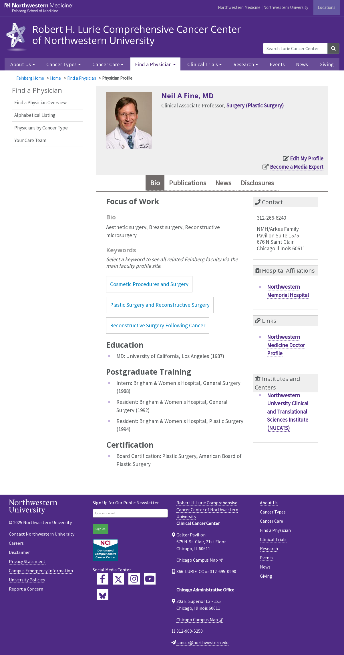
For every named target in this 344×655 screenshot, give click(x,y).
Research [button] (243, 64)
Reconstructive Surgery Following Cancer (157, 325)
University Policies (27, 580)
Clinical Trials (273, 539)
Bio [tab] (155, 182)
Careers (16, 543)
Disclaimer (19, 552)
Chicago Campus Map (197, 560)
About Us (269, 502)
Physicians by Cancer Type (41, 128)
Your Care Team (30, 140)
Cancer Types (273, 512)
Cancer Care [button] (106, 64)
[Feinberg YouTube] (150, 579)
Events (277, 64)
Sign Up (101, 529)
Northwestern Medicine (239, 7)
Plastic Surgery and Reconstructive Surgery (160, 304)
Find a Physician (81, 78)
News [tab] (223, 182)
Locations (326, 7)
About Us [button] (20, 64)
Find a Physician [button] (153, 64)
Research (269, 548)
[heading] (125, 36)
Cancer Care (271, 521)
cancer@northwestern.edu (202, 642)
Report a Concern (26, 589)
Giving (326, 64)
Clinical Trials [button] (202, 64)
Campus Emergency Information (41, 570)
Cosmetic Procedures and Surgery (149, 284)
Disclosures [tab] (257, 182)
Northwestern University (285, 7)
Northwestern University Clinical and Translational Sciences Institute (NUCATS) (287, 411)
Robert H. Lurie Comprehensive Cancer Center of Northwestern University (207, 509)
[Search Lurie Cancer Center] (295, 48)
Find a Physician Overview (40, 102)
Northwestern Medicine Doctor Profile (286, 345)
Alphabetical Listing (34, 115)
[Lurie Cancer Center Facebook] (102, 579)
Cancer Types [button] (61, 64)
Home (55, 78)
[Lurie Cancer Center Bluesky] (102, 594)
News (302, 64)
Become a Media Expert (296, 166)
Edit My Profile (306, 158)
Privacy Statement (27, 561)
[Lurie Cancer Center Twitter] (118, 579)
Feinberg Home (30, 78)
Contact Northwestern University (41, 534)
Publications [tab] (187, 182)
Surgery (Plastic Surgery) (255, 105)
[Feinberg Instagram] (134, 579)
